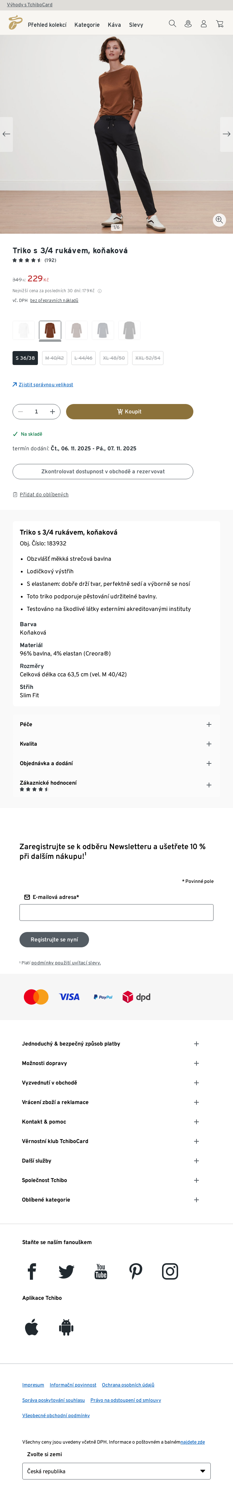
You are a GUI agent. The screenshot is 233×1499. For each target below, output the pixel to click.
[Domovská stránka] (16, 22)
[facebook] (31, 1276)
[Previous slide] (6, 134)
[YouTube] (101, 1276)
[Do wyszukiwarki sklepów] (188, 28)
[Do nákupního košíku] (220, 27)
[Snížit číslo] (20, 411)
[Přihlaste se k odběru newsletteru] (54, 939)
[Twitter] (66, 1276)
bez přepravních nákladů (54, 300)
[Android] (66, 1331)
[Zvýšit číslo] (52, 411)
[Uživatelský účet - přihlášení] (204, 28)
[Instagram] (170, 1276)
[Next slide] (226, 134)
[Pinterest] (135, 1276)
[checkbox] (24, 331)
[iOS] (31, 1331)
